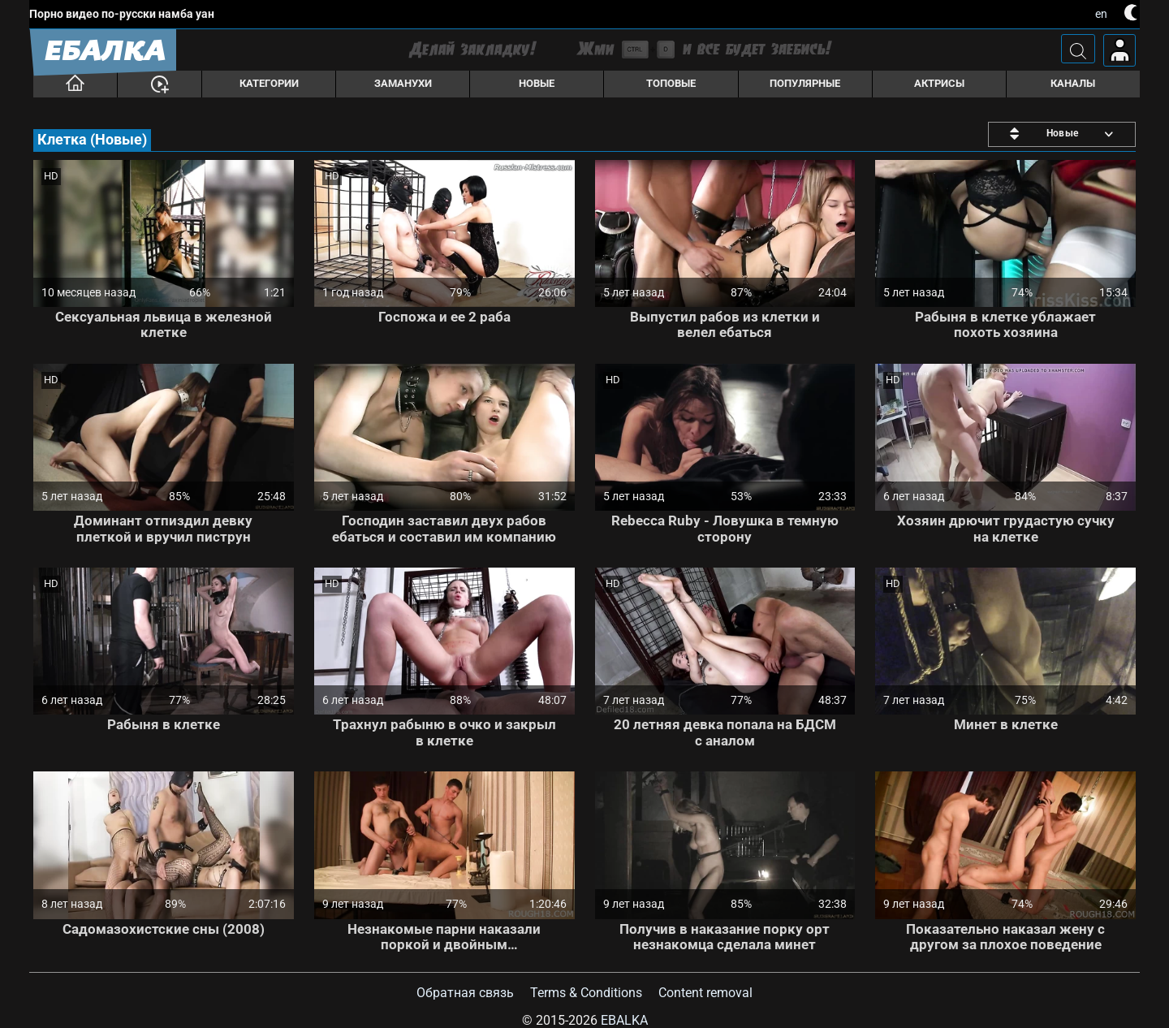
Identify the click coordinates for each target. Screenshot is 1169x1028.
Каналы (1072, 83)
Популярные (805, 83)
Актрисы (939, 83)
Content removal (705, 992)
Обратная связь (465, 992)
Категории (269, 83)
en (1101, 13)
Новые (536, 83)
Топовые (671, 83)
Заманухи (403, 83)
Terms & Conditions (586, 992)
